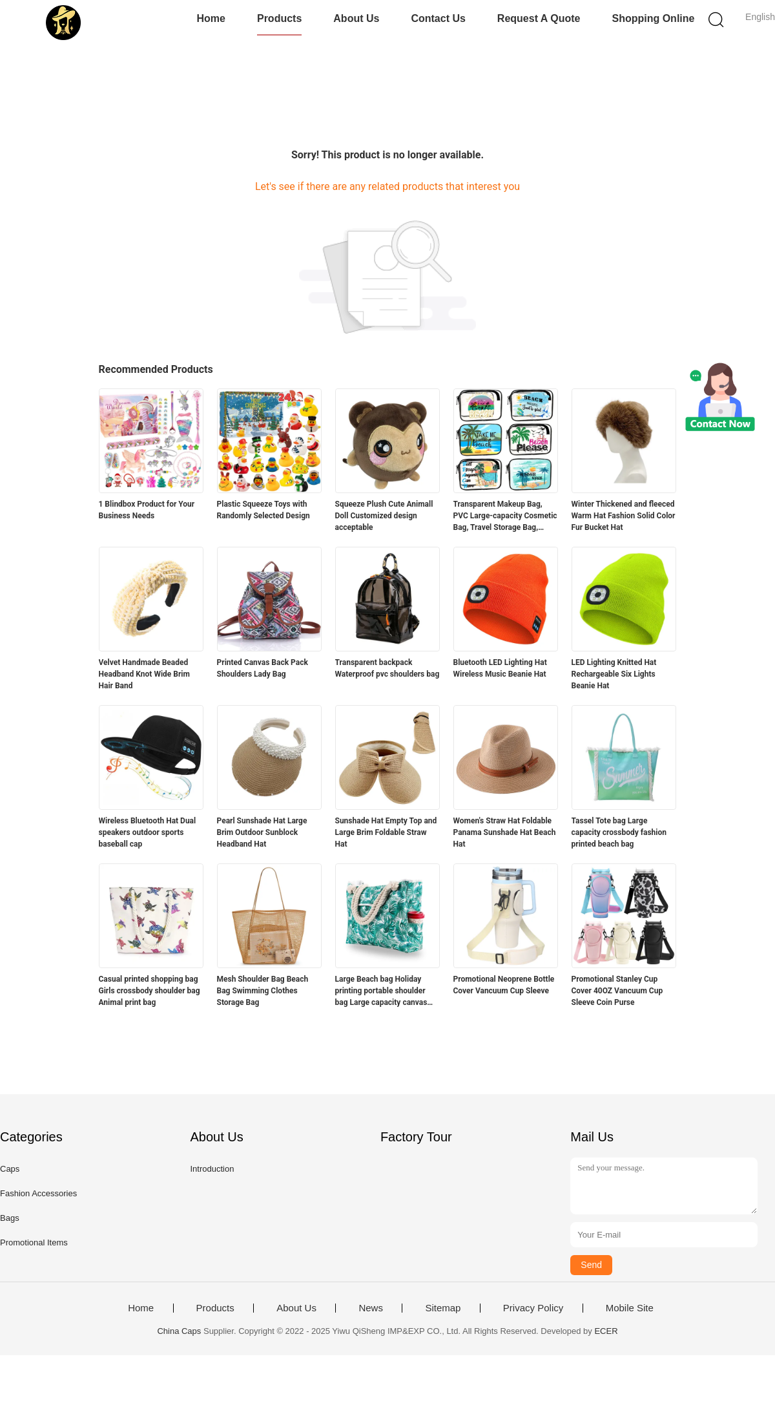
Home (211, 18)
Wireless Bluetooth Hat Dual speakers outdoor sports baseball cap (147, 832)
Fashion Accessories (38, 1193)
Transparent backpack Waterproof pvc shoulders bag (387, 668)
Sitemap (442, 1308)
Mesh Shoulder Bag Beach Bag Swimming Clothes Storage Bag (263, 991)
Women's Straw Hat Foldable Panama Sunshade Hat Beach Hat (504, 832)
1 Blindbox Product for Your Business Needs (147, 510)
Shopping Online (653, 18)
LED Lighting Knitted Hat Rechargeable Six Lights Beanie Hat (614, 674)
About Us (356, 18)
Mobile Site (630, 1308)
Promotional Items (34, 1242)
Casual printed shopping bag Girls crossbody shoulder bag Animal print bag (149, 991)
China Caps (179, 1331)
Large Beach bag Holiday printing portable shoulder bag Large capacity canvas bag (381, 991)
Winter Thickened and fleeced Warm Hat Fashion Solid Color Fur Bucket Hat (624, 516)
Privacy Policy (533, 1308)
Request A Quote (539, 18)
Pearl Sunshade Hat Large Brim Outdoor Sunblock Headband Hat (262, 832)
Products (279, 18)
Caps (9, 1169)
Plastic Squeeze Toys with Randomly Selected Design (263, 510)
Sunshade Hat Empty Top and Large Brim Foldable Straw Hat (386, 832)
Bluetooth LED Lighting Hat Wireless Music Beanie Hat (500, 668)
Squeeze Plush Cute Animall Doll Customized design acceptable (384, 516)
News (370, 1308)
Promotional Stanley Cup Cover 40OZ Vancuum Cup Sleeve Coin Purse (617, 991)
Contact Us (438, 18)
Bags (9, 1218)
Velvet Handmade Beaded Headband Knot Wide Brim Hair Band (144, 674)
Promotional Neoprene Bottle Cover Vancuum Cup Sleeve (504, 985)
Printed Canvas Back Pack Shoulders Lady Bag (262, 668)
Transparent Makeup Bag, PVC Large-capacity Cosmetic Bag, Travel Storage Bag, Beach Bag (505, 516)
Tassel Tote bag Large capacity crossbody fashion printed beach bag (619, 832)
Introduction (212, 1169)
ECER (605, 1331)
